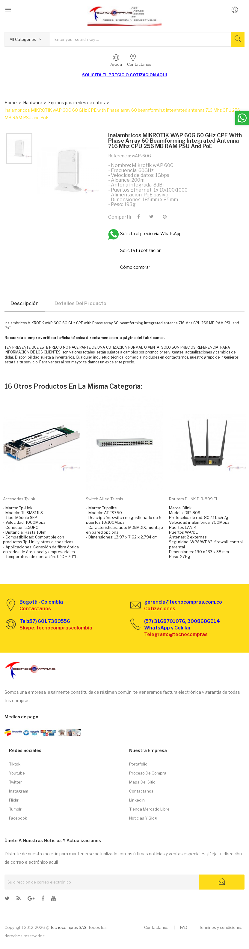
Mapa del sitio (142, 782)
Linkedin (137, 800)
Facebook (18, 818)
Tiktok (14, 764)
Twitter (15, 782)
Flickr (14, 800)
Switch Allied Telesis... (106, 499)
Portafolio (138, 764)
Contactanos (141, 791)
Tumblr (15, 809)
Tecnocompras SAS (68, 927)
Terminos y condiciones (220, 927)
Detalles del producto (80, 303)
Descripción (24, 303)
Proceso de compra (147, 773)
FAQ (183, 927)
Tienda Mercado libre (149, 809)
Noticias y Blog (143, 818)
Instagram (18, 791)
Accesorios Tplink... (20, 499)
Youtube (17, 773)
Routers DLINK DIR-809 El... (194, 499)
